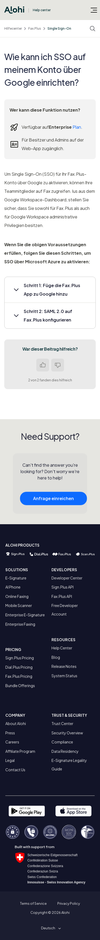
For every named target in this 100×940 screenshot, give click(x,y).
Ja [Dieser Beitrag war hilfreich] (42, 365)
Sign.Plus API (62, 587)
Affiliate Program (20, 751)
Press (10, 732)
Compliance (62, 741)
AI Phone (13, 587)
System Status (64, 675)
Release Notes (64, 666)
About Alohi (15, 723)
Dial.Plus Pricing (19, 667)
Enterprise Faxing (20, 624)
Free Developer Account (64, 609)
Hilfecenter (13, 28)
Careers (12, 741)
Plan (77, 127)
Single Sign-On (59, 28)
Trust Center (62, 723)
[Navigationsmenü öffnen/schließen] (94, 9)
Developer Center (66, 577)
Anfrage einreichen (53, 503)
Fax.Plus (34, 28)
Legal (10, 760)
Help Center (61, 647)
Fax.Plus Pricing (18, 676)
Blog (55, 657)
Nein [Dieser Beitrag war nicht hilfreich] (57, 365)
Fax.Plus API (61, 596)
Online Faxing (17, 596)
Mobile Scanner (18, 605)
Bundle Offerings (20, 685)
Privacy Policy (68, 903)
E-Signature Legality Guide (69, 764)
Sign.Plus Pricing (19, 657)
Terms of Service (33, 903)
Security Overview (67, 732)
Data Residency (65, 751)
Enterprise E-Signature (25, 614)
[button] (50, 290)
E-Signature (15, 577)
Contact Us (15, 769)
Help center (42, 10)
